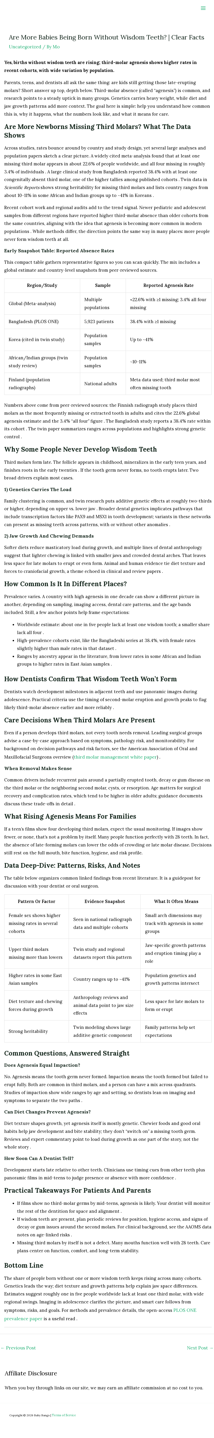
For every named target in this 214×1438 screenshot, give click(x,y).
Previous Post (17, 1345)
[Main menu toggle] (203, 8)
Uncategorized (24, 46)
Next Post (201, 1345)
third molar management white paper (113, 756)
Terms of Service (63, 1412)
